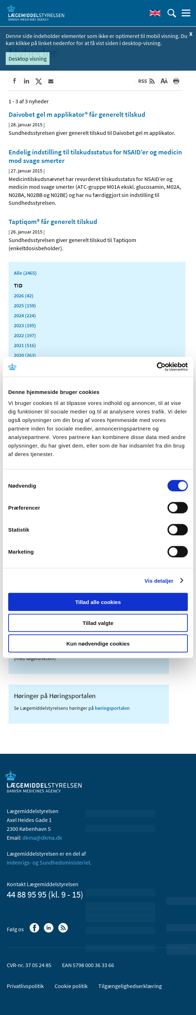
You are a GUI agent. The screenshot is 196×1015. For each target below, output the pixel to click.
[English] (155, 13)
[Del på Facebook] (14, 81)
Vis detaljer (159, 580)
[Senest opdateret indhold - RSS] (146, 81)
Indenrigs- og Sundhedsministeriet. (49, 862)
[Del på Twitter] (38, 81)
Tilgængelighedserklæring (130, 985)
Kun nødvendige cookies (98, 644)
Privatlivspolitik (25, 985)
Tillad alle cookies (98, 602)
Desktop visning (28, 58)
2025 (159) (25, 305)
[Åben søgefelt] (171, 13)
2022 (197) (25, 335)
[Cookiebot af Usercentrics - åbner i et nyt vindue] (156, 367)
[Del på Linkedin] (26, 81)
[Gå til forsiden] (35, 12)
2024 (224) (25, 315)
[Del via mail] (50, 81)
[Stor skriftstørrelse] (164, 81)
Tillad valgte (98, 623)
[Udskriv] (176, 81)
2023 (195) (25, 325)
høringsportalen (112, 708)
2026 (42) (23, 295)
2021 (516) (25, 345)
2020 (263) (25, 355)
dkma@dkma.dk (42, 837)
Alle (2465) (25, 273)
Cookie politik (71, 985)
